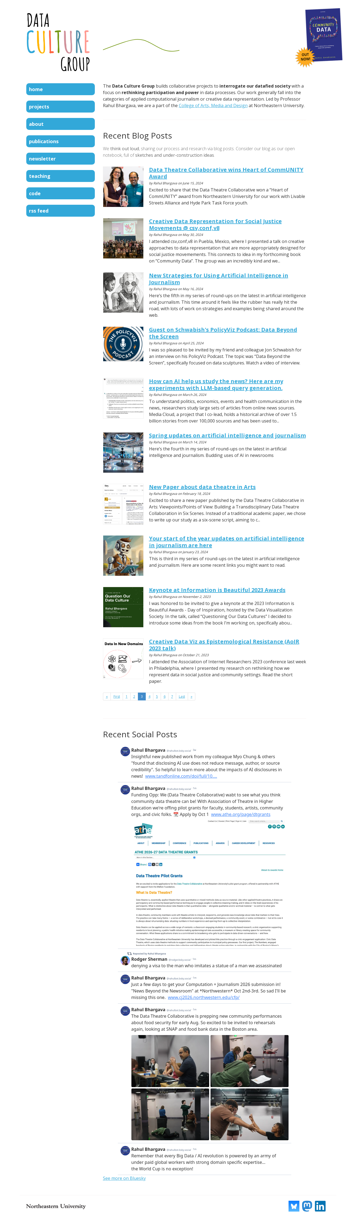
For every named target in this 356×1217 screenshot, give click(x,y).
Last (182, 696)
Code (35, 193)
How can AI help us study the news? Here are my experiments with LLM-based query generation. (216, 384)
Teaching (39, 176)
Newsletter (42, 158)
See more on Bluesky (124, 1178)
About (36, 124)
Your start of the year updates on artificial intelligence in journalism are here (226, 542)
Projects (39, 106)
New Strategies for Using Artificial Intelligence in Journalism (218, 279)
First (117, 696)
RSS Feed (38, 210)
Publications (44, 141)
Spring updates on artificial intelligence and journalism (227, 435)
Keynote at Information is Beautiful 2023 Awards (217, 590)
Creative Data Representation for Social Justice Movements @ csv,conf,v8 (215, 224)
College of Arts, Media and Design (213, 105)
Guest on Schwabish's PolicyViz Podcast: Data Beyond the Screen (223, 333)
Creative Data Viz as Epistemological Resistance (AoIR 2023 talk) (224, 645)
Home (36, 89)
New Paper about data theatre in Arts (202, 487)
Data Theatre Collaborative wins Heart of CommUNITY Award (226, 173)
